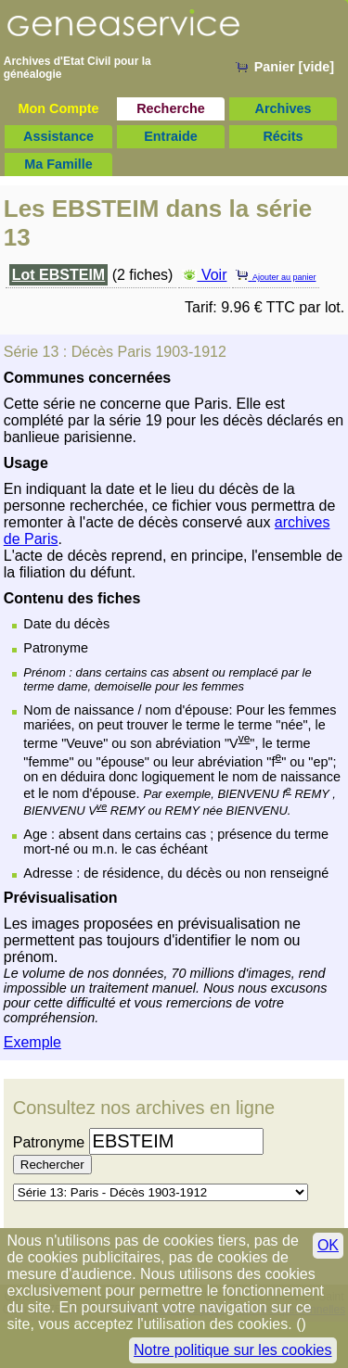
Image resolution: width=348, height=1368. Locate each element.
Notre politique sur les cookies (232, 1350)
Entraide (171, 136)
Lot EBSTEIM (58, 275)
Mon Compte (58, 108)
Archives (283, 108)
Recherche (170, 108)
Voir (204, 275)
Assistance (58, 136)
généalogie (33, 74)
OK (328, 1245)
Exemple (32, 1042)
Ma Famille (58, 164)
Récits (283, 136)
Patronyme (48, 1142)
